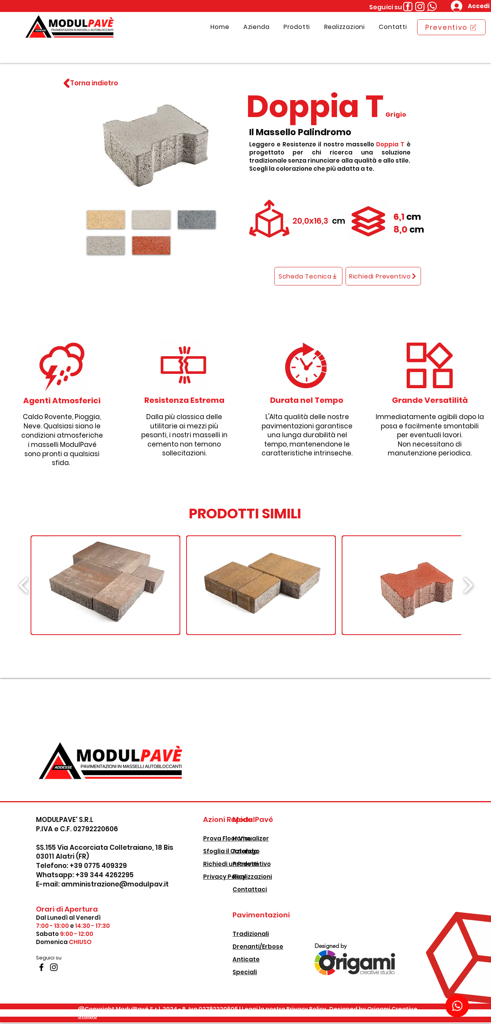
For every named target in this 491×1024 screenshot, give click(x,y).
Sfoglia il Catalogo (231, 851)
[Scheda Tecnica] (308, 276)
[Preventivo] (451, 27)
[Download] (457, 1006)
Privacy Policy (224, 877)
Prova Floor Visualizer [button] (236, 838)
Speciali (245, 972)
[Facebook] (41, 967)
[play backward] (24, 585)
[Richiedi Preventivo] (383, 276)
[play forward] (468, 585)
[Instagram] (54, 967)
